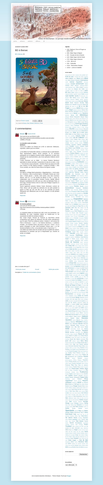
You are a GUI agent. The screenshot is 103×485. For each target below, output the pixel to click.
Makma (86, 309)
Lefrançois (81, 287)
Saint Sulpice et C (69, 396)
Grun (66, 235)
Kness (75, 261)
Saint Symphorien (77, 396)
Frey (87, 214)
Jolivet (77, 254)
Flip (85, 207)
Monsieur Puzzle (69, 330)
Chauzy (67, 154)
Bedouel (67, 110)
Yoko (87, 443)
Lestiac (75, 295)
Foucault (86, 209)
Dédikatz (73, 175)
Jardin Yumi (79, 252)
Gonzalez (67, 230)
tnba (87, 419)
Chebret (71, 154)
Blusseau (67, 120)
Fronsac (76, 216)
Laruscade (75, 275)
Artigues (76, 89)
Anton (72, 85)
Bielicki (71, 116)
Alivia (69, 80)
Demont (72, 177)
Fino (85, 206)
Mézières (67, 325)
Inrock (69, 250)
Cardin (80, 141)
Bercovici (81, 111)
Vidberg (67, 435)
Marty (75, 316)
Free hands (78, 214)
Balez (86, 97)
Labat (75, 271)
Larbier (67, 275)
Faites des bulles (83, 201)
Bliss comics (73, 118)
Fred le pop (72, 214)
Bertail (75, 113)
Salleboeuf (70, 398)
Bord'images (78, 123)
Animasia (86, 82)
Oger (74, 344)
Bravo (86, 130)
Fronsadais (81, 216)
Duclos (76, 186)
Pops (78, 366)
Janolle (70, 252)
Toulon (66, 422)
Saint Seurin (85, 394)
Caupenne (85, 144)
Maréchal (86, 312)
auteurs (30, 41)
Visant (71, 438)
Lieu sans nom (76, 299)
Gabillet (67, 219)
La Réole (71, 269)
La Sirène (76, 269)
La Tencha (83, 270)
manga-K (80, 311)
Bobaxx (80, 120)
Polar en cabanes (83, 365)
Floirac (67, 209)
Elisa (71, 193)
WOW (69, 443)
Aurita (82, 94)
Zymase (86, 447)
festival (76, 204)
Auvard (86, 94)
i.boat (77, 247)
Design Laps (68, 179)
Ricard (69, 384)
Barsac (25, 123)
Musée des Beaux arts (76, 337)
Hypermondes (68, 247)
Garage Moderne (72, 221)
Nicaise (67, 342)
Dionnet (70, 182)
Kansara (78, 257)
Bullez (78, 134)
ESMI (66, 195)
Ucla (85, 426)
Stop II (82, 412)
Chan (70, 151)
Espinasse (81, 195)
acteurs (22, 41)
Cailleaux (81, 137)
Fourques (72, 211)
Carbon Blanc (76, 141)
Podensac (67, 365)
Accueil (37, 269)
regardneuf (69, 380)
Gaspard (67, 223)
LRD (76, 306)
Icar (80, 247)
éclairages (82, 191)
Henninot (86, 242)
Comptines (77, 160)
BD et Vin (82, 106)
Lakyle (70, 273)
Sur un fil (85, 414)
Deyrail (81, 181)
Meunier (80, 323)
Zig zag (70, 447)
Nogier (79, 342)
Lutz (66, 307)
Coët (80, 158)
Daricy (82, 172)
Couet (72, 165)
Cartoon (76, 142)
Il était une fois (73, 249)
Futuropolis (81, 218)
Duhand (86, 186)
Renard (75, 380)
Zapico (80, 445)
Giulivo (80, 226)
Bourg (86, 127)
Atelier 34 (77, 90)
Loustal (70, 306)
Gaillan (76, 219)
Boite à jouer (81, 122)
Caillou (86, 137)
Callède (71, 139)
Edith (86, 191)
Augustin (75, 94)
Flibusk (81, 207)
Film (82, 206)
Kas (87, 257)
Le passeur (81, 281)
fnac (71, 209)
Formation (76, 209)
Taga (79, 416)
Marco (81, 312)
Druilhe (86, 184)
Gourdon (82, 230)
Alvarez (73, 80)
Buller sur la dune (78, 132)
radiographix (77, 377)
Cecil (86, 146)
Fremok (83, 214)
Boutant (76, 129)
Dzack (80, 189)
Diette (66, 182)
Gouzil (86, 230)
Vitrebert (76, 438)
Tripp (76, 424)
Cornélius (68, 163)
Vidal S (86, 433)
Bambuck (72, 99)
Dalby (66, 172)
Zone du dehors (80, 447)
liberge (77, 297)
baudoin (75, 104)
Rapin (73, 378)
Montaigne (78, 330)
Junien (86, 256)
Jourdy (66, 256)
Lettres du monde (83, 295)
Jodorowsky (68, 254)
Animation (67, 83)
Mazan (74, 320)
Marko (77, 314)
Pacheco (82, 347)
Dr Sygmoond (75, 184)
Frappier (86, 212)
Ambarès (77, 80)
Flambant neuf (69, 207)
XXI (76, 443)
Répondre (23, 195)
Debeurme (68, 175)
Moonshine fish (79, 332)
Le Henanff (84, 280)
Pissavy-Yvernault (76, 363)
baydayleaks (79, 104)
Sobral (71, 406)
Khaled (81, 259)
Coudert (86, 163)
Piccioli (78, 361)
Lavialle (76, 276)
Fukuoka (76, 218)
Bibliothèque (84, 115)
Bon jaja (73, 123)
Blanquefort (77, 116)
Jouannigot (85, 254)
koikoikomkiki (81, 261)
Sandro (81, 399)
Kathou (66, 259)
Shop (66, 404)
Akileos (71, 78)
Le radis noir (82, 283)
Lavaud (67, 276)
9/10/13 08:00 (31, 201)
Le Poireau (76, 283)
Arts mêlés (82, 89)
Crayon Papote (68, 167)
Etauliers (73, 196)
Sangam (86, 399)
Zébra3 (83, 445)
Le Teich (78, 285)
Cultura (86, 168)
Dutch (72, 189)
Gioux (66, 226)
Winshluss (81, 442)
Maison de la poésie (70, 309)
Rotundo (71, 386)
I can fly (74, 247)
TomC (66, 421)
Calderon (67, 139)
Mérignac (85, 321)
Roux (83, 386)
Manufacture (72, 312)
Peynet (73, 358)
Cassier (81, 142)
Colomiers (71, 160)
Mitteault (67, 327)
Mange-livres (85, 311)
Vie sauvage (72, 435)
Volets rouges (72, 440)
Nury (86, 342)
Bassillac (82, 102)
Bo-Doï (74, 120)
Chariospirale (85, 151)
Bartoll (67, 102)
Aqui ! (74, 87)
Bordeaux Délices (69, 125)
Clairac (86, 156)
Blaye (86, 116)
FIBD (71, 206)
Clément (67, 158)
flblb (79, 207)
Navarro (74, 340)
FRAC (75, 211)
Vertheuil (78, 433)
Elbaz (69, 193)
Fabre (66, 200)
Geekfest (67, 224)
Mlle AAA (77, 327)
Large (70, 275)
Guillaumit (67, 237)
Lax (80, 276)
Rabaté (71, 377)
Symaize (67, 416)
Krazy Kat (73, 263)
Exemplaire (67, 199)
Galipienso (85, 219)
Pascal (70, 351)
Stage (82, 410)
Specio (86, 408)
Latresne (82, 275)
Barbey (81, 99)
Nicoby (70, 342)
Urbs (66, 430)
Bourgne (67, 129)
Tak (66, 417)
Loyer (73, 306)
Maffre (82, 307)
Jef (84, 252)
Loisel (81, 304)
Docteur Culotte (84, 182)
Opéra (66, 346)
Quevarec (86, 375)
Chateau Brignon (74, 153)
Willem (72, 441)
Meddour (86, 320)
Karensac (83, 257)
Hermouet (73, 244)
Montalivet (85, 330)
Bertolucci (36, 123)
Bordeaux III (78, 125)
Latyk (86, 275)
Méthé (70, 323)
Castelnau (67, 144)
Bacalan (67, 97)
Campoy (83, 139)
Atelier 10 (72, 90)
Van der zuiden (80, 431)
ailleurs (38, 41)
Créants (74, 167)
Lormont (85, 304)
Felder (67, 204)
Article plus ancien (54, 269)
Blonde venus (79, 118)
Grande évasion (84, 231)
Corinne (86, 162)
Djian (79, 182)
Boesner (75, 122)
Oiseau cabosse (83, 344)
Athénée (86, 92)
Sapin (66, 401)
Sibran (72, 404)
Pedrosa (78, 352)
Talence (70, 417)
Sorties (67, 408)
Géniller (75, 224)
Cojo (87, 158)
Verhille (74, 433)
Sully (74, 414)
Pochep (86, 363)
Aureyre (79, 94)
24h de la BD (71, 75)
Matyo (77, 318)
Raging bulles (84, 377)
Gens (79, 224)
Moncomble (73, 328)
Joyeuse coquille (72, 256)
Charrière (67, 153)
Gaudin (71, 223)
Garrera (86, 221)
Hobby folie (71, 245)
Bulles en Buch (72, 134)
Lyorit (76, 307)
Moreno (86, 332)
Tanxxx (75, 417)
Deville (77, 181)
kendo (78, 259)
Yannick (79, 443)
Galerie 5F (80, 219)
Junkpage (67, 257)
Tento (66, 419)
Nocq (76, 342)
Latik (79, 275)
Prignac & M (82, 370)
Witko (86, 442)
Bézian (72, 115)
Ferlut (70, 204)
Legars (86, 287)
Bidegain (67, 116)
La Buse (71, 266)
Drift (79, 184)
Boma (86, 122)
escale (86, 193)
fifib (77, 206)
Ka (75, 257)
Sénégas (76, 403)
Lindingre (86, 299)
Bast (28, 123)
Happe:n (72, 240)
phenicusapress (68, 360)
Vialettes (82, 433)
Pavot (74, 352)
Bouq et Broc (80, 127)
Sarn (70, 401)
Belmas (83, 110)
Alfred (86, 78)
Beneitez (71, 111)
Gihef (87, 224)
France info (68, 212)
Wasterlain (67, 441)
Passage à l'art (76, 351)
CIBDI (80, 156)
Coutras (81, 165)
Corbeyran (80, 162)
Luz (70, 307)
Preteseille (75, 370)
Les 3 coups (74, 290)
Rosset (67, 386)
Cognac (83, 158)
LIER (71, 299)
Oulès (70, 347)
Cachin (66, 137)
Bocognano (70, 122)
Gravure (67, 233)
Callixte (75, 139)
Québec (70, 375)
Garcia (78, 221)
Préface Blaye (84, 368)
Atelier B (82, 90)
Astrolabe (67, 90)
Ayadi (66, 96)
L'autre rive (85, 263)
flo (87, 207)
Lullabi (82, 306)
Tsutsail (77, 426)
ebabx (69, 191)
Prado (66, 368)
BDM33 (79, 108)
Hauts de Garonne (72, 242)
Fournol (67, 211)
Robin (83, 384)
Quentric (81, 375)
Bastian (67, 104)
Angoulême (79, 82)
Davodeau (77, 174)
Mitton (72, 327)
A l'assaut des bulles (79, 76)
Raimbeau (67, 378)
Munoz (79, 335)
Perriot (86, 356)
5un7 (87, 75)
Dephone (78, 177)
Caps (70, 141)
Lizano (73, 304)
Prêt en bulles (68, 370)
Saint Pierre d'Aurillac (70, 394)
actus (15, 41)
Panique (67, 349)
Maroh (80, 314)
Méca (82, 320)
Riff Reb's (77, 384)
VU (77, 440)
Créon (78, 167)
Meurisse (85, 323)
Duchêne (71, 186)
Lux (68, 307)
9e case (71, 76)
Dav (73, 174)
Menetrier (73, 321)
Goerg (70, 228)
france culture (85, 211)
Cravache (86, 165)
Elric (76, 193)
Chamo (67, 151)
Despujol (75, 179)
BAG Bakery (73, 97)
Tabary (76, 416)
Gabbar (86, 218)
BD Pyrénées (73, 108)
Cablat (83, 136)
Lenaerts (86, 288)
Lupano (86, 306)
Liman (82, 299)
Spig (79, 410)
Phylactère (85, 360)
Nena (82, 341)
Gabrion (72, 219)
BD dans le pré (74, 106)
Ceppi (73, 148)
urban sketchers (84, 428)
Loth (66, 306)
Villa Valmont (82, 435)
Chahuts (86, 148)
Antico (86, 83)
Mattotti (72, 318)
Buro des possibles (70, 135)
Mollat (67, 329)
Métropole (75, 323)
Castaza (85, 143)
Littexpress (79, 302)
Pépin (73, 354)
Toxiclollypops (78, 422)
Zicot (66, 447)
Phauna (86, 358)
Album (78, 78)
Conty (69, 162)
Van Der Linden (72, 431)
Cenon (70, 148)
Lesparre (71, 295)
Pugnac (71, 373)
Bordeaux (85, 123)
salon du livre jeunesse (74, 399)
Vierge (76, 435)
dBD (87, 174)
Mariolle (73, 314)
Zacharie (72, 445)
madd (79, 307)
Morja (71, 334)
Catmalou (73, 144)
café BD (75, 137)
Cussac (67, 170)
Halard (86, 238)
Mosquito (75, 334)
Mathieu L (79, 316)
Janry (74, 252)
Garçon (82, 221)
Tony (70, 421)
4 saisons (77, 75)
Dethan (73, 181)
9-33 (66, 76)
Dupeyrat (78, 188)
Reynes (86, 382)
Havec (81, 242)
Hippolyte (86, 244)
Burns (86, 134)
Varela (86, 431)
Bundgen (82, 134)
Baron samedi (75, 101)
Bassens (76, 102)
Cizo (83, 156)
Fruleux (67, 218)
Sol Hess (75, 406)
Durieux (67, 189)
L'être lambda (77, 264)
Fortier (81, 209)
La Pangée (77, 268)
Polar (76, 365)
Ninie (73, 342)
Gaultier (76, 223)
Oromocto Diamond (73, 346)
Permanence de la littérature (75, 356)
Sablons (70, 387)
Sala (66, 398)
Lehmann (72, 288)
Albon (75, 78)
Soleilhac (81, 406)
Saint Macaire (78, 393)
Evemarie (78, 196)
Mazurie (78, 320)
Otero (86, 346)
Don (66, 184)
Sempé (71, 403)
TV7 (82, 426)
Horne (76, 245)
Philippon (80, 360)
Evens (86, 196)
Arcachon (86, 87)
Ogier (77, 344)
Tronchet (81, 424)
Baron (70, 101)
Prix (87, 370)
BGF (77, 115)
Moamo (82, 327)
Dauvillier (67, 174)
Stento (72, 412)
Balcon (78, 97)
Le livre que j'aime (73, 281)
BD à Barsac (19, 54)
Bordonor (74, 127)
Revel (79, 382)
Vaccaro (79, 429)
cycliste (75, 170)
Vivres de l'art (85, 438)
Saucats (80, 401)
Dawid (83, 174)
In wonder (86, 249)
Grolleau (78, 233)
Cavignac (77, 146)
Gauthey (86, 223)
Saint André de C (84, 387)
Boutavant (81, 129)
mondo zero (80, 328)
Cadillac (70, 137)
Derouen (86, 177)
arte (72, 89)
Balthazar (67, 99)
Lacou (83, 271)
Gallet (66, 221)
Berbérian (76, 111)
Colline (66, 160)
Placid (82, 363)
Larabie (86, 273)
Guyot (67, 238)
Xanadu (73, 443)
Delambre (82, 175)
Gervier (83, 224)
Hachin (77, 238)
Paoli (74, 349)
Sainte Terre (85, 396)
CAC (87, 135)
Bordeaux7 (85, 125)
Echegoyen (74, 191)
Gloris (67, 228)
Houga (79, 245)
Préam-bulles (75, 368)
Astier (86, 89)
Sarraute (75, 401)
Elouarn (22, 134)
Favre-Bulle (85, 202)
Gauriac (81, 223)
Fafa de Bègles (73, 200)
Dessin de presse (83, 179)
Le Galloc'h (73, 280)
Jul (77, 256)
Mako (66, 311)
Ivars (87, 250)
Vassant (67, 433)
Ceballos (82, 146)
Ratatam (80, 378)
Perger (80, 354)
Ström (86, 412)
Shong (86, 403)
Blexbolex (67, 118)
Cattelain (79, 144)
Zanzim (76, 445)
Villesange (67, 438)
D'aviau (80, 170)
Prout (77, 372)
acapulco (86, 76)
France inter (75, 212)
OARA (70, 344)
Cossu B (81, 163)
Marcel (77, 312)
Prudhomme (84, 372)
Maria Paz (68, 314)
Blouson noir (85, 118)
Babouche (83, 96)
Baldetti (82, 97)
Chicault (83, 154)
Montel (67, 332)
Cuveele (71, 170)
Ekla (66, 193)
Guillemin (72, 237)
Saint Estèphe (85, 389)
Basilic (71, 102)
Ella (74, 193)
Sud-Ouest (68, 414)
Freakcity (67, 214)
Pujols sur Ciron (80, 373)
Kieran (66, 261)
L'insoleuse (83, 264)
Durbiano (85, 188)
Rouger (75, 386)
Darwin (86, 172)
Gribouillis (72, 233)
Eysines (86, 199)
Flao (76, 207)
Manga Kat (75, 311)
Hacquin (82, 238)
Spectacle (69, 410)
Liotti (66, 301)
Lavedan (72, 276)
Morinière (67, 334)
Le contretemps (79, 278)
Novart (82, 342)
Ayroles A (77, 96)
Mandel (70, 311)
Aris (66, 89)
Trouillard (68, 426)
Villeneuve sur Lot (84, 436)
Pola (72, 365)
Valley (66, 431)
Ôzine (78, 347)
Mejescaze (67, 321)
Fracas (79, 211)
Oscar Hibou (82, 346)
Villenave (78, 436)
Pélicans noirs (84, 352)
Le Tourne (83, 285)
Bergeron (86, 111)
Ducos (81, 186)
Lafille (86, 271)
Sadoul (78, 387)
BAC (87, 96)
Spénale (76, 410)
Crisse (81, 167)
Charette (79, 151)
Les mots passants (81, 292)
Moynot (80, 334)
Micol (77, 325)
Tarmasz (80, 417)
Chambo (72, 149)
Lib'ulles (73, 297)
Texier (79, 419)
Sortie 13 (86, 406)
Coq (76, 162)
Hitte (66, 245)
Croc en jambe (73, 169)
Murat (82, 335)
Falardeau (67, 202)
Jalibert (67, 252)
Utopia (76, 430)
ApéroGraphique (69, 87)
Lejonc (77, 289)
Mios (87, 325)
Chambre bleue (84, 149)
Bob (78, 120)
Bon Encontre (68, 123)
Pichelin (82, 361)
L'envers (71, 264)
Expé (72, 199)
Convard (73, 162)
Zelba (86, 445)
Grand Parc (75, 231)
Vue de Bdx (83, 440)
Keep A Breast (72, 259)
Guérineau (79, 235)
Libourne (82, 297)
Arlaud (69, 89)
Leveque (67, 297)
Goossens (73, 230)
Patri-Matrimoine (84, 351)
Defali (78, 175)
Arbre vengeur (79, 87)
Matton (66, 318)
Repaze (79, 380)
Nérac (86, 341)
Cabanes (78, 136)
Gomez (82, 228)
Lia (70, 297)
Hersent (77, 244)
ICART (82, 247)
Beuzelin (67, 115)
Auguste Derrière (69, 94)
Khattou (86, 259)
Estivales (67, 196)
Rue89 (66, 387)
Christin (76, 156)
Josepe (81, 254)
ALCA (82, 78)
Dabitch (86, 170)
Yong (66, 445)
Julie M (79, 256)
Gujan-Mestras (84, 237)
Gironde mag (75, 226)
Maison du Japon (80, 309)
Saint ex (67, 391)
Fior (87, 206)
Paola (41, 123)
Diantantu (86, 181)
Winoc (76, 441)
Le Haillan (78, 280)
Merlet (67, 323)
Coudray (67, 165)
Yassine (83, 443)
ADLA (67, 78)
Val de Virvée (85, 429)
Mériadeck (79, 322)
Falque (72, 202)
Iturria (81, 250)
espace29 (71, 195)
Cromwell (81, 169)
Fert (72, 204)
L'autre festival (79, 263)
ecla (78, 191)
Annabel (73, 84)
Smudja (86, 404)
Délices (86, 175)
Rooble (86, 384)
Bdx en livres (84, 108)
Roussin (80, 386)
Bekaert (32, 123)
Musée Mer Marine (75, 339)
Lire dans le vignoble (73, 300)
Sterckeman (77, 412)
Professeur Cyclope (70, 372)
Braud (83, 130)
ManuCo (67, 312)
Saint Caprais (68, 389)
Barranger (81, 101)
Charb (74, 151)
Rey (83, 382)
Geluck (71, 224)
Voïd (66, 440)
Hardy (82, 240)
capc (87, 139)
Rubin (86, 386)
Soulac (73, 408)
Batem (70, 104)
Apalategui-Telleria (84, 85)
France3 (81, 212)
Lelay (82, 288)
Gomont (86, 228)
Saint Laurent (82, 391)
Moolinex (72, 332)
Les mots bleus (73, 292)
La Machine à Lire (79, 266)
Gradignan (68, 231)
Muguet (67, 335)
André (66, 82)
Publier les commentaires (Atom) (32, 272)
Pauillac (70, 352)
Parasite (77, 349)
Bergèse (67, 113)
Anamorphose (84, 80)
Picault (74, 361)
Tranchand (85, 422)
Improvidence (80, 249)
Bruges (67, 132)
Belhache (79, 110)
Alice (66, 80)
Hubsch (86, 245)
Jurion (72, 257)
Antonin (77, 85)
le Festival (67, 280)
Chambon (77, 149)
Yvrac (69, 445)
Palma (86, 347)
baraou (77, 99)
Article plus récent (20, 269)
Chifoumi (72, 156)
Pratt (70, 368)
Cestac (82, 148)
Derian (81, 177)
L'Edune (67, 264)
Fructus (86, 216)
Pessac (67, 358)
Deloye (67, 177)
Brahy (76, 130)
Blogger (69, 476)
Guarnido (72, 235)
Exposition (78, 199)
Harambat (77, 240)
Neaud (78, 340)
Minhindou (82, 325)
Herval (81, 244)
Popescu (71, 366)
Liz (70, 304)
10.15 (66, 75)
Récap (86, 379)
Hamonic (67, 240)
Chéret (75, 154)
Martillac (67, 316)
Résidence (74, 382)
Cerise (78, 148)
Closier (71, 158)
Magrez (86, 307)
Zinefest (74, 447)
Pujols (74, 373)
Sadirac (74, 387)
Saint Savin (78, 394)
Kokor (86, 261)
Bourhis (72, 129)
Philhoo (75, 360)
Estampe (86, 195)
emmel (79, 193)
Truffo (73, 426)
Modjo (86, 327)
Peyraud (80, 358)
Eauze (66, 191)
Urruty (69, 429)
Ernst (82, 193)
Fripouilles (67, 216)
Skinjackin (79, 404)
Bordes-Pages (68, 127)
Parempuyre (82, 349)
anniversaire (80, 84)
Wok (66, 443)
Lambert (74, 273)
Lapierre (82, 273)
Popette (75, 366)
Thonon (83, 419)
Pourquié (86, 366)
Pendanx (68, 354)
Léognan (67, 290)
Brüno (71, 132)
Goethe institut (76, 228)
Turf (80, 426)
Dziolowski (85, 189)
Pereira (76, 354)
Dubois (66, 186)
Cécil (66, 148)
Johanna (73, 254)
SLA (83, 404)
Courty (76, 165)
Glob (87, 226)
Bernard (71, 113)
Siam (69, 404)
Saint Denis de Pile (76, 389)
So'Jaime (67, 406)
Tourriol (72, 423)
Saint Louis (71, 393)
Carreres (72, 142)
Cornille (73, 163)
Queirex (76, 375)
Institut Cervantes (76, 250)
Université (77, 428)
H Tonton (72, 238)
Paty (66, 352)
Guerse (86, 235)
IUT (84, 250)
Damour (77, 172)
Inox (66, 250)
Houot (82, 245)
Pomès (66, 366)
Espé (76, 195)
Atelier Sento (71, 92)
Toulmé (86, 421)
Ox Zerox (74, 347)
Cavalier (71, 146)
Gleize (84, 226)
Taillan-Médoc (84, 416)
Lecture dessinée (74, 287)
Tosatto (73, 421)
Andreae (72, 82)
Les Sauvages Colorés (79, 294)
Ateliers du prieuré (79, 92)
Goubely (78, 230)
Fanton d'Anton (77, 202)
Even (83, 196)
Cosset (77, 163)
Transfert (67, 424)
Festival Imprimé (81, 204)
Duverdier (76, 189)
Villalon (70, 436)
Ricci (73, 384)
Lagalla (67, 273)
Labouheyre (79, 271)
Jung (83, 256)
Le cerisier (72, 278)
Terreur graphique (72, 419)
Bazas (84, 104)
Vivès (80, 438)
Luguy (79, 306)
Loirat (77, 304)
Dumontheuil (69, 188)
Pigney (70, 363)
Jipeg (87, 252)
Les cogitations (81, 290)
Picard (70, 361)
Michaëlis (73, 325)
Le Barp (84, 276)
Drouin (82, 184)
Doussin (69, 184)
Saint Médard (84, 393)
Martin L (71, 316)
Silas (75, 404)
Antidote (67, 85)
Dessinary (67, 181)
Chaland (67, 149)
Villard (73, 436)
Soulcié (80, 408)
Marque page (85, 314)
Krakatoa (67, 263)
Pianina (67, 361)
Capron (67, 141)
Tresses (72, 424)
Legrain (67, 288)
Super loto (79, 414)
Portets (81, 366)
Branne (79, 130)
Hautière (86, 240)
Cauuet (67, 146)
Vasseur (71, 433)
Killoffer (71, 261)
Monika (86, 328)
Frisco (72, 216)
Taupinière (85, 417)
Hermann (67, 244)
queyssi (67, 377)
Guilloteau (77, 237)
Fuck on (71, 218)
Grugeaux (86, 233)
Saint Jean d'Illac (74, 391)
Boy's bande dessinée (70, 130)
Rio (80, 384)
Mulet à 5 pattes (73, 335)
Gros (81, 233)
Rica (66, 384)
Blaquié (82, 116)
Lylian (73, 307)
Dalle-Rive (71, 172)
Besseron (85, 113)
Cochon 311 (76, 158)
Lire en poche (81, 300)
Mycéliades (83, 339)
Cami (79, 139)
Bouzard (86, 129)
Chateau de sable (84, 153)
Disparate (74, 182)
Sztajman (72, 416)
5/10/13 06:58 (31, 134)
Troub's (86, 424)
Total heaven (79, 421)
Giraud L (70, 226)
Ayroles (71, 96)
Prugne (67, 373)
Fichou (74, 206)
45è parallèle (82, 75)
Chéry (78, 154)
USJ (73, 429)
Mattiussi (85, 316)
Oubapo (67, 347)
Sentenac (81, 403)
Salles (75, 398)
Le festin (86, 278)
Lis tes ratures (72, 302)
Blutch (71, 120)
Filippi (79, 206)
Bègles (71, 110)
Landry (77, 273)
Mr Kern (85, 334)
